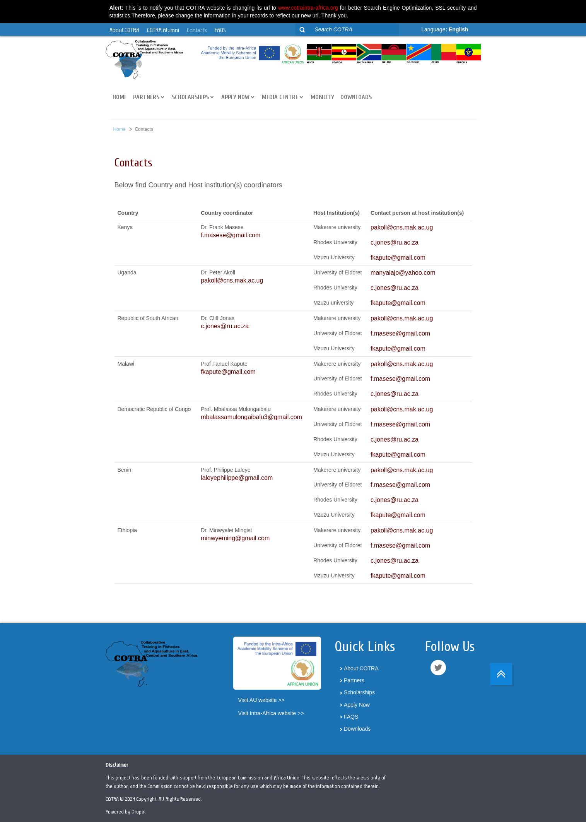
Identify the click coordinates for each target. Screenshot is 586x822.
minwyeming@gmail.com (235, 538)
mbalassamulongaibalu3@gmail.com (251, 417)
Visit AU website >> (261, 700)
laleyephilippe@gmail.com (237, 477)
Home (119, 129)
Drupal (139, 811)
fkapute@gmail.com (398, 257)
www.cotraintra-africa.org (308, 8)
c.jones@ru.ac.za (395, 242)
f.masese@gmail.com (230, 235)
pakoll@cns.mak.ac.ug (402, 227)
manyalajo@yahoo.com (403, 272)
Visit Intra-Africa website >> (271, 713)
